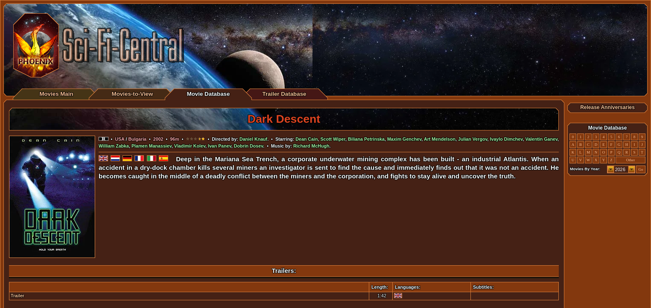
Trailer (17, 295)
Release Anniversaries (607, 107)
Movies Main (56, 94)
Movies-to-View (132, 94)
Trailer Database (285, 94)
